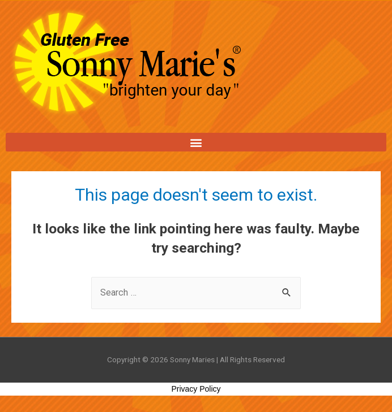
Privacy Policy (195, 388)
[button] (196, 142)
